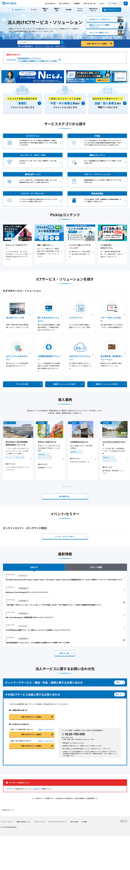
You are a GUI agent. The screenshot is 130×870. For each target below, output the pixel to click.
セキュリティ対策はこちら (98, 32)
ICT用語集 (84, 817)
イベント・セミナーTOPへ (64, 532)
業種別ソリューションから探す (107, 384)
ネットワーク (39, 46)
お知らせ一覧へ (64, 649)
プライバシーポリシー (7, 817)
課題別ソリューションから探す (64, 384)
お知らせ (34, 562)
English (101, 3)
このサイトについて (39, 817)
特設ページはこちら (45, 725)
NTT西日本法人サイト (8, 805)
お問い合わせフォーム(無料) (97, 43)
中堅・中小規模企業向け (25, 46)
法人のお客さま (50, 3)
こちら (35, 784)
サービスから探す (22, 384)
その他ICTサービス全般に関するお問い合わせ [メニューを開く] (32, 690)
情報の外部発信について (23, 817)
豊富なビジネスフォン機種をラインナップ (99, 26)
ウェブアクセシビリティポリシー (57, 817)
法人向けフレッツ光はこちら (99, 19)
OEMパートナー (60, 46)
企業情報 (77, 3)
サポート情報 (96, 562)
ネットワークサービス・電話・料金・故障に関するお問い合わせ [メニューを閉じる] (44, 678)
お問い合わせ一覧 (89, 3)
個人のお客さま (64, 3)
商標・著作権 (74, 817)
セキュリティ (49, 46)
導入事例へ (64, 492)
